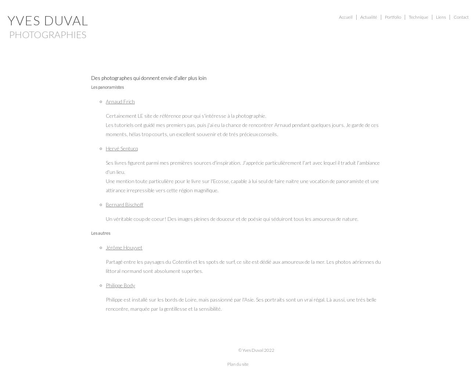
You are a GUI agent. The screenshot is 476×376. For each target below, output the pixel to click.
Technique (418, 17)
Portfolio (393, 17)
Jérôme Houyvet (124, 247)
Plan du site (238, 364)
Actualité (368, 17)
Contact (461, 17)
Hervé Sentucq (122, 148)
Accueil (346, 17)
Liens (441, 17)
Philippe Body (120, 285)
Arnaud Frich (120, 101)
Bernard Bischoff (124, 204)
